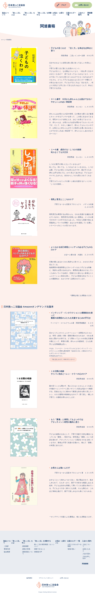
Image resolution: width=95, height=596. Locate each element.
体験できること (39, 549)
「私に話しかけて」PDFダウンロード (63, 359)
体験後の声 (38, 552)
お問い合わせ (84, 5)
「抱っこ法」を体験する (42, 541)
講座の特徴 (26, 549)
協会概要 (7, 552)
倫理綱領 (29, 578)
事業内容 (7, 549)
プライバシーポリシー (46, 578)
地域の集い (71, 549)
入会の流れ (86, 554)
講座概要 (25, 546)
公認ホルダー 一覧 (73, 541)
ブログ (63, 5)
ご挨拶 (6, 546)
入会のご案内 (86, 541)
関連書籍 (85, 564)
